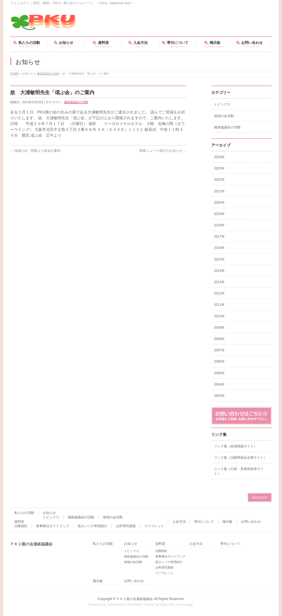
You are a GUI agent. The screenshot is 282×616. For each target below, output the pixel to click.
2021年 (219, 191)
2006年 (219, 361)
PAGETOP (259, 497)
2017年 (219, 236)
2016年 (219, 248)
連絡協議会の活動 (48, 73)
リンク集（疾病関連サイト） (235, 446)
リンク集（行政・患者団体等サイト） (239, 471)
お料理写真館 (126, 526)
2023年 (219, 168)
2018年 (219, 225)
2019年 (219, 214)
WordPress (115, 605)
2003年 (219, 396)
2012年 (219, 293)
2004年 (219, 384)
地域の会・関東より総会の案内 (35, 151)
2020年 (219, 203)
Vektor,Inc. (167, 605)
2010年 (219, 316)
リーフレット (154, 526)
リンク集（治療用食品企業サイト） (240, 458)
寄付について (204, 522)
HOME (14, 73)
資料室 (19, 522)
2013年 (219, 282)
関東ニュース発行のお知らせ (162, 151)
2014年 (219, 271)
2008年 (219, 339)
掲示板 (227, 522)
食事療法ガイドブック (52, 526)
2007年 (219, 350)
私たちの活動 (24, 513)
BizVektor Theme (141, 605)
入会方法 (179, 522)
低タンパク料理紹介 (92, 526)
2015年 (219, 259)
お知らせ (49, 513)
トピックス (222, 104)
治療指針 (21, 526)
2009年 (219, 328)
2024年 (219, 157)
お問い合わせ (251, 522)
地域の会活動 (224, 116)
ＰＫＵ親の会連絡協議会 (134, 599)
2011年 (219, 305)
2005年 (219, 373)
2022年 (219, 180)
